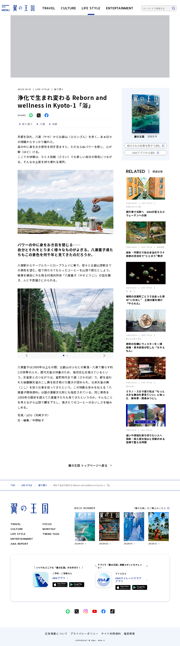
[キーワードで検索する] (158, 8)
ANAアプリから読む (144, 152)
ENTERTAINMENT (119, 8)
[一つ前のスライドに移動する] (27, 355)
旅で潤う (42, 485)
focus (47, 524)
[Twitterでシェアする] (39, 115)
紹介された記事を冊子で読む (144, 145)
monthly (49, 529)
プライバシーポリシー (84, 633)
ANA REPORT (19, 544)
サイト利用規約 (111, 633)
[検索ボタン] (173, 8)
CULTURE (68, 8)
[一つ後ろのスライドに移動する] (104, 355)
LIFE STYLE (91, 8)
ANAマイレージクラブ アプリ (128, 580)
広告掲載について (56, 633)
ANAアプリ (58, 578)
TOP (13, 485)
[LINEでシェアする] (31, 115)
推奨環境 (129, 633)
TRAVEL (48, 8)
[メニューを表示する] (5, 7)
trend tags (51, 534)
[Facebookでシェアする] (46, 115)
